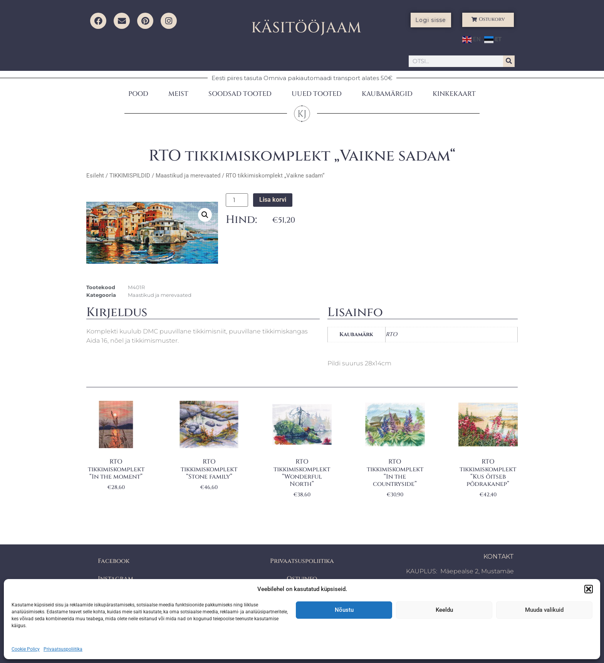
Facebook (113, 561)
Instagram (115, 578)
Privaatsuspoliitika (63, 649)
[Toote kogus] (237, 200)
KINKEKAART (454, 93)
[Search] (509, 61)
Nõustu (344, 609)
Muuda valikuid (544, 609)
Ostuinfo (302, 578)
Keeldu (444, 609)
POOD (138, 93)
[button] (588, 589)
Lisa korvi (272, 199)
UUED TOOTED (317, 93)
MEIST (178, 93)
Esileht (95, 175)
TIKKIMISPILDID (129, 175)
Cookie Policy (26, 649)
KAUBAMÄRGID (387, 93)
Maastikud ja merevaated (188, 175)
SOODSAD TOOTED (240, 93)
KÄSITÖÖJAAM (306, 28)
